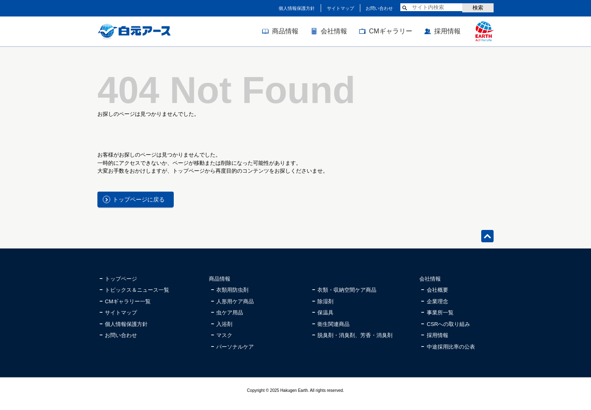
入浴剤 (224, 324)
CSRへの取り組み (448, 324)
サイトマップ (340, 8)
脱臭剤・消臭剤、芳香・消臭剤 (354, 335)
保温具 (325, 312)
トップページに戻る (139, 199)
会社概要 (437, 290)
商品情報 (285, 31)
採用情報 (447, 31)
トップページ (121, 279)
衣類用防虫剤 (232, 290)
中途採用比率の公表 (451, 347)
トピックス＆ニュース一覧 (137, 290)
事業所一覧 (440, 312)
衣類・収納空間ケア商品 (346, 290)
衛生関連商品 (333, 324)
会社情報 (334, 31)
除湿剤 (325, 301)
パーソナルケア (235, 347)
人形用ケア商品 (235, 301)
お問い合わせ (379, 8)
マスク (224, 335)
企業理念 (437, 301)
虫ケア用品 (229, 312)
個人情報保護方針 (297, 8)
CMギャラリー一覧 (128, 301)
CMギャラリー (390, 31)
